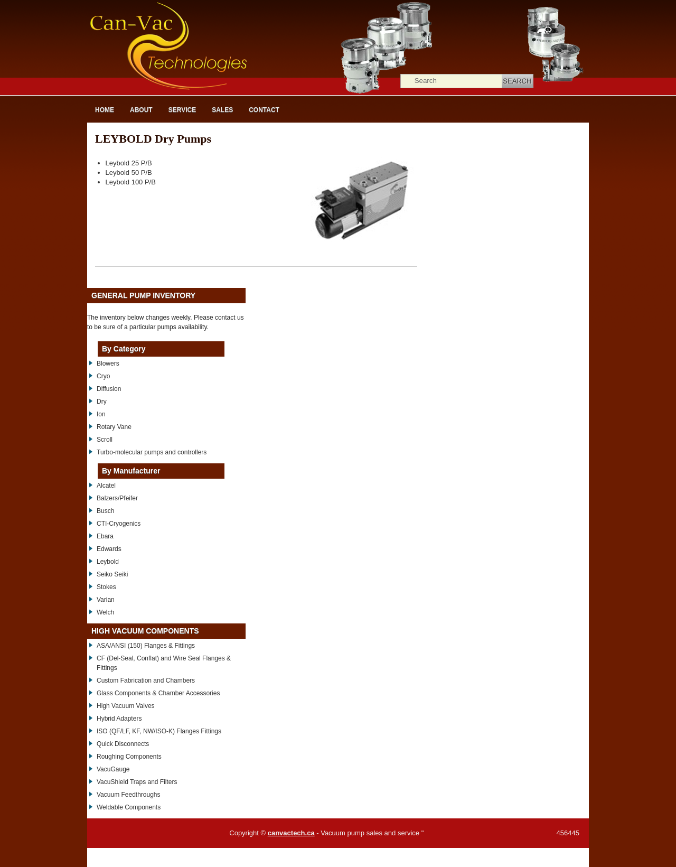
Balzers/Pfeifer (117, 498)
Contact (264, 110)
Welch (105, 612)
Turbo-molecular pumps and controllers (151, 452)
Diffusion (109, 389)
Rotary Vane (114, 427)
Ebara (105, 536)
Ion (101, 414)
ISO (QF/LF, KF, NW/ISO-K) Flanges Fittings (159, 731)
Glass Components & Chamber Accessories (158, 693)
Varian (106, 599)
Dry (102, 401)
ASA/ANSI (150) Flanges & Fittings (146, 645)
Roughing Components (129, 756)
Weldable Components (129, 807)
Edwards (109, 549)
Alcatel (106, 485)
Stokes (106, 587)
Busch (105, 511)
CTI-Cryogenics (118, 523)
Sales (222, 110)
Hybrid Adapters (119, 718)
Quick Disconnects (123, 744)
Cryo (103, 376)
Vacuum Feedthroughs (129, 794)
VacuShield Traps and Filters (137, 782)
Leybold (108, 561)
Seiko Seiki (112, 574)
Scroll (104, 439)
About (141, 110)
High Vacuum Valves (126, 706)
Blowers (108, 363)
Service (182, 110)
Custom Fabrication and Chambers (146, 680)
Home (104, 110)
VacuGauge (113, 769)
